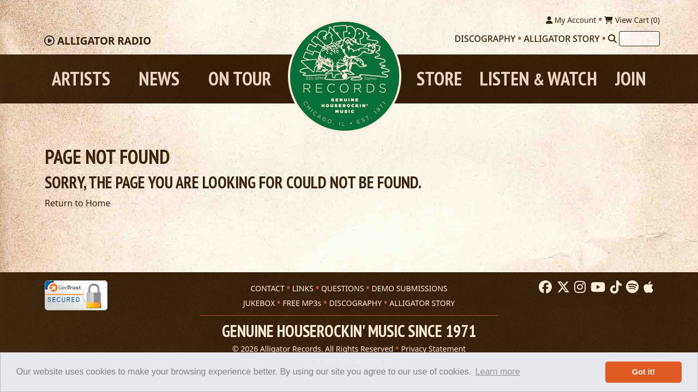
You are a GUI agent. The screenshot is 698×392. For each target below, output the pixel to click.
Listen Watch (538, 78)
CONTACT (267, 288)
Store (439, 78)
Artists (81, 78)
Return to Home (77, 203)
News (159, 78)
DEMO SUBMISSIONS (409, 288)
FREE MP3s (301, 303)
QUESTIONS (342, 288)
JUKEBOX (259, 303)
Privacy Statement (433, 349)
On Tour (239, 78)
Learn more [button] (498, 371)
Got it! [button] (643, 371)
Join (630, 78)
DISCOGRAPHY (355, 303)
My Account (571, 20)
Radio (104, 41)
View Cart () (632, 20)
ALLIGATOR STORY (422, 303)
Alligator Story (562, 39)
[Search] (612, 39)
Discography (485, 39)
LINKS (303, 288)
